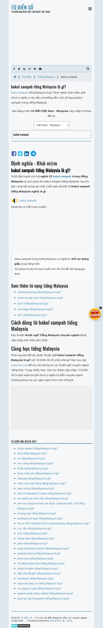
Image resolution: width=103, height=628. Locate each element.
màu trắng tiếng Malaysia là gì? (36, 488)
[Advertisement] (51, 39)
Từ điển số (22, 7)
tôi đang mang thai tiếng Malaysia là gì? (41, 563)
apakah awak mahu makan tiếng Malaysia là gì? (45, 593)
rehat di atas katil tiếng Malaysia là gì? (40, 298)
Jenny (69, 621)
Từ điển (27, 77)
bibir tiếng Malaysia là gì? (32, 303)
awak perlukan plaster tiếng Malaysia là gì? (43, 548)
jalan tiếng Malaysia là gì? (32, 543)
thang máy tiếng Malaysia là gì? (36, 538)
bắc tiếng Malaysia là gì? (32, 315)
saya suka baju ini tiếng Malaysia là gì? (40, 583)
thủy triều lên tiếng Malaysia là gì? (38, 473)
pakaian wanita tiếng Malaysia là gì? (38, 553)
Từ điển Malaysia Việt (21, 11)
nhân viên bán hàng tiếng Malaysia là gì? (41, 483)
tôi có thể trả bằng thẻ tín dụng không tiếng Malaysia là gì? (53, 523)
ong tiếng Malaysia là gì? (32, 453)
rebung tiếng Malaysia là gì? (34, 478)
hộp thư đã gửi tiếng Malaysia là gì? (39, 573)
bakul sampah (62, 176)
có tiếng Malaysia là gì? (31, 458)
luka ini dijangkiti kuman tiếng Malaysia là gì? (44, 493)
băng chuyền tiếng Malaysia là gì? (37, 568)
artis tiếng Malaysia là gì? (32, 533)
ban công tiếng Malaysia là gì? (35, 463)
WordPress (55, 621)
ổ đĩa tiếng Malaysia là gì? (32, 468)
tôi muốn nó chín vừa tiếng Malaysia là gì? (42, 498)
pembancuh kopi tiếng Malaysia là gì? (40, 518)
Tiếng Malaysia (46, 77)
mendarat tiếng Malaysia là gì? (35, 578)
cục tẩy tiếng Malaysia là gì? (34, 528)
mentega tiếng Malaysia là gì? (35, 309)
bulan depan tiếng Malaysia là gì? (37, 448)
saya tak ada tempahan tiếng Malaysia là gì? (43, 598)
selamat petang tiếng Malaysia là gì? (39, 292)
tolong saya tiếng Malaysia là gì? (36, 513)
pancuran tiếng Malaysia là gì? (35, 558)
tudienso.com (19, 365)
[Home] (15, 77)
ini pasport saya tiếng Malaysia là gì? (39, 588)
